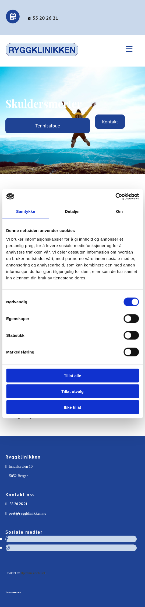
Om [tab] (119, 211)
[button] (128, 49)
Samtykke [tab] (25, 211)
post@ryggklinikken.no (27, 513)
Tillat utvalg (72, 391)
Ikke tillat (72, 407)
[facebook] (6, 539)
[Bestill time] (13, 22)
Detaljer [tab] (72, 211)
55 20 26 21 (45, 18)
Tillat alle (72, 375)
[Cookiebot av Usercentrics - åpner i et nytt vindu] (115, 196)
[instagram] (7, 548)
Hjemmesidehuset (33, 573)
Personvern (13, 592)
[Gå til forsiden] (53, 59)
